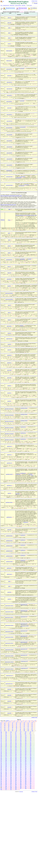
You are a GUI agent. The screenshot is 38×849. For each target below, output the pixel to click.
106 (25, 731)
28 (32, 722)
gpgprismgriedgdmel (9, 293)
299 (11, 760)
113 (25, 732)
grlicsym (9, 17)
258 (16, 754)
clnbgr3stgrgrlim (9, 50)
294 (20, 759)
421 (25, 777)
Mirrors (1, 5)
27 (28, 722)
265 (16, 755)
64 (32, 726)
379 (25, 771)
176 (25, 741)
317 (30, 762)
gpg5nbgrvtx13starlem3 (9, 439)
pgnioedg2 (9, 695)
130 (6, 735)
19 (33, 721)
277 (6, 757)
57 (4, 726)
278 (11, 757)
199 (1, 745)
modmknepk (18, 474)
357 (20, 768)
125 (16, 734)
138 (11, 736)
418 (11, 777)
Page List (30, 5)
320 (11, 763)
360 (1, 769)
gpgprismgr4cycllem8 (9, 649)
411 (11, 776)
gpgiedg (9, 245)
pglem (9, 581)
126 (20, 734)
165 (6, 740)
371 (20, 770)
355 (11, 768)
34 (20, 723)
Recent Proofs (23, 5)
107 (30, 731)
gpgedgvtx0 (9, 355)
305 (6, 761)
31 (8, 723)
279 (16, 757)
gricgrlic (9, 43)
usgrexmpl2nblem (9, 127)
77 (12, 728)
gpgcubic (9, 493)
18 (29, 721)
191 (30, 743)
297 (1, 760)
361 (6, 769)
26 (24, 722)
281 (25, 757)
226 (30, 748)
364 (20, 769)
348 (11, 767)
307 (16, 761)
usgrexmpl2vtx (9, 114)
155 (25, 738)
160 (16, 739)
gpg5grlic (9, 599)
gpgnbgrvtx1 (9, 454)
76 (8, 728)
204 (25, 745)
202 (16, 745)
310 (30, 761)
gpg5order (9, 349)
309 (25, 761)
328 (16, 764)
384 (16, 772)
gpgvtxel (9, 266)
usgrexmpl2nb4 (9, 158)
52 (20, 725)
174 (16, 741)
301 (20, 760)
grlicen (9, 37)
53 (24, 725)
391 (16, 773)
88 (20, 729)
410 (6, 776)
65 (0, 727)
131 (11, 735)
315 (20, 762)
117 (10, 733)
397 (11, 774)
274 (25, 756)
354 (6, 768)
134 (25, 735)
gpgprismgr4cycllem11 (9, 668)
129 (1, 735)
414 (25, 776)
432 (11, 779)
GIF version (35, 3)
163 (30, 739)
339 (1, 766)
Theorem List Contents (18, 5)
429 (30, 778)
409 (1, 776)
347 (6, 767)
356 (16, 768)
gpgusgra (21, 325)
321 (16, 763)
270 (6, 756)
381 (1, 772)
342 (16, 766)
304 (1, 761)
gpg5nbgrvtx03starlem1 (9, 408)
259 (20, 754)
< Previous (33, 717)
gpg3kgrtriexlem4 (9, 550)
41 (12, 724)
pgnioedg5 (9, 713)
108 (1, 732)
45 (28, 724)
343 (20, 766)
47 (0, 725)
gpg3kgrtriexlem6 (9, 561)
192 (1, 744)
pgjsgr (9, 586)
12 (6, 721)
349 (16, 767)
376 (11, 771)
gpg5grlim (9, 592)
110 (11, 732)
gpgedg (9, 252)
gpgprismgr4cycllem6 (24, 625)
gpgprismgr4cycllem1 (9, 605)
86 (12, 729)
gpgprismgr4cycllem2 (9, 611)
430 (1, 779)
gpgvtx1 (9, 312)
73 (32, 727)
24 (16, 722)
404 (11, 775)
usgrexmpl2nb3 (9, 152)
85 (8, 729)
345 (30, 766)
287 (20, 758)
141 (25, 736)
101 (1, 731)
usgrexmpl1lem (9, 69)
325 (1, 764)
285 (11, 758)
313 (11, 762)
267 (25, 755)
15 (17, 721)
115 (1, 733)
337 (25, 765)
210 (20, 746)
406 (20, 775)
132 (16, 735)
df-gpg (9, 219)
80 (24, 728)
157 (1, 739)
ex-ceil (32, 475)
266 (20, 755)
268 (30, 755)
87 (16, 729)
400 (25, 774)
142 (30, 736)
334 (11, 765)
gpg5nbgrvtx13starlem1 (9, 427)
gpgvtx (9, 239)
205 (30, 745)
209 (16, 746)
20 (0, 722)
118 (15, 733)
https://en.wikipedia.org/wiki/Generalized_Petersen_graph (11, 195)
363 (16, 769)
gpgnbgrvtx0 (9, 446)
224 (20, 748)
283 (1, 758)
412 (15, 776)
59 (12, 726)
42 (16, 724)
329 (20, 764)
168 (20, 740)
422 (30, 777)
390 (11, 773)
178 (1, 742)
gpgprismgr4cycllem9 (9, 655)
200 (6, 745)
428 (25, 778)
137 (6, 736)
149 (30, 737)
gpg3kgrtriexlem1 (9, 535)
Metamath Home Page (6, 5)
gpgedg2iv (9, 401)
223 (16, 748)
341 (11, 766)
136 (1, 736)
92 (0, 730)
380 (30, 771)
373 (30, 770)
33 (16, 723)
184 (30, 742)
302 (25, 760)
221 (6, 748)
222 (11, 748)
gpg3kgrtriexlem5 (9, 555)
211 (25, 746)
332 (1, 765)
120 (25, 733)
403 (6, 775)
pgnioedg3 (9, 701)
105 (20, 731)
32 (12, 723)
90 (28, 729)
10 (35, 720)
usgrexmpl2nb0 (23, 127)
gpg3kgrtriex (25, 522)
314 (15, 762)
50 (12, 725)
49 (8, 725)
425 (11, 778)
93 (4, 730)
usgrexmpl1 (22, 68)
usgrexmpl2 (22, 100)
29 (0, 723)
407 (25, 775)
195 (16, 744)
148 (25, 737)
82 (32, 728)
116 (6, 733)
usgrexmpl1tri (9, 95)
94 (8, 730)
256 (6, 754)
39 (4, 724)
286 (16, 758)
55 (32, 725)
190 (25, 743)
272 (16, 756)
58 (8, 726)
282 (30, 757)
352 (30, 767)
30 (4, 723)
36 (28, 723)
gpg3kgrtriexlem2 (9, 540)
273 (20, 756)
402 (1, 775)
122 (1, 734)
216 (16, 747)
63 (28, 726)
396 (6, 774)
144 (6, 737)
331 (30, 764)
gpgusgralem (9, 326)
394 (30, 773)
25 (20, 722)
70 (20, 727)
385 (20, 772)
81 (28, 728)
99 (28, 730)
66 (4, 727)
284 (6, 758)
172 (6, 741)
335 (16, 765)
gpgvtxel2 (9, 272)
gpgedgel (29, 259)
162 (25, 739)
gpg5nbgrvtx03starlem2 (9, 414)
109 (6, 732)
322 (20, 763)
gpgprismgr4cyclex (9, 683)
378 (20, 771)
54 (28, 725)
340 (6, 766)
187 (11, 743)
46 (32, 724)
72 (28, 727)
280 (20, 757)
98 (24, 730)
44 (24, 724)
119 (20, 733)
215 (11, 747)
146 (16, 737)
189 (20, 743)
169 (25, 740)
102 (6, 731)
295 (25, 759)
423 (1, 778)
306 (11, 761)
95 (12, 730)
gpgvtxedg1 (9, 377)
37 (32, 723)
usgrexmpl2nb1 (9, 140)
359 (30, 768)
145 (11, 737)
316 (25, 762)
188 (16, 743)
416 (1, 777)
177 (30, 741)
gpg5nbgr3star (23, 433)
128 (30, 734)
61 (20, 726)
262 (1, 755)
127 (25, 734)
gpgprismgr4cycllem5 (9, 631)
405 (16, 775)
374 (1, 771)
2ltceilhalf (30, 474)
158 (6, 739)
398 (16, 774)
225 (25, 748)
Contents (7, 720)
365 (25, 769)
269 (1, 756)
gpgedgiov (9, 385)
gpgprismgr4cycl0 (24, 604)
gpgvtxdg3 (18, 493)
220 (1, 748)
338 (30, 765)
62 (24, 726)
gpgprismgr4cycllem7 (9, 643)
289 (30, 758)
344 (25, 766)
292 (11, 759)
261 (30, 754)
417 (6, 777)
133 (20, 735)
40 (8, 724)
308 (20, 761)
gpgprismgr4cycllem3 (9, 617)
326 (6, 764)
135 (30, 735)
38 (0, 724)
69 (16, 727)
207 (6, 746)
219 (30, 747)
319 (6, 763)
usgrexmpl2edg (9, 121)
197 (25, 744)
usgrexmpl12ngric (9, 176)
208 (11, 746)
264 (11, 755)
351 (25, 767)
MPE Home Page (12, 5)
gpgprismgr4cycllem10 (9, 661)
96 (16, 730)
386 (25, 772)
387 (30, 772)
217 (20, 747)
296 (30, 759)
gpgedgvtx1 (9, 362)
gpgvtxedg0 (9, 370)
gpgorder (9, 344)
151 (6, 738)
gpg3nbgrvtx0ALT (9, 474)
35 (24, 723)
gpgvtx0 (9, 305)
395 (1, 774)
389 (6, 773)
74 (0, 728)
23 (12, 722)
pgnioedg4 (9, 707)
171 (1, 741)
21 (4, 722)
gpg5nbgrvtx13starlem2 (9, 433)
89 (24, 729)
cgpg (9, 209)
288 (25, 758)
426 (16, 778)
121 (30, 733)
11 (2, 721)
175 (20, 741)
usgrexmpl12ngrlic (9, 185)
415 (30, 776)
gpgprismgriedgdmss (9, 299)
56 (0, 726)
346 (1, 767)
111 (15, 732)
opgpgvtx (9, 319)
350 (20, 767)
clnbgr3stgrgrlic (9, 60)
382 (6, 772)
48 (4, 725)
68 (12, 727)
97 (20, 730)
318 (1, 763)
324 (30, 763)
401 (30, 774)
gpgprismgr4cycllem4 (9, 625)
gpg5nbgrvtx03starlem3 (9, 421)
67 (8, 727)
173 (11, 741)
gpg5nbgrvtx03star (24, 408)
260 (25, 754)
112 (20, 732)
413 (20, 776)
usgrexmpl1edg (9, 88)
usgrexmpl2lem (9, 101)
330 (25, 764)
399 (20, 774)
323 (25, 763)
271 (11, 756)
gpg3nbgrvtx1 (9, 485)
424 (6, 778)
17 (25, 721)
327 (11, 764)
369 (11, 770)
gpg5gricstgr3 (9, 574)
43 (20, 724)
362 (11, 769)
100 (32, 730)
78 (16, 728)
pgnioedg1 (9, 689)
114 (30, 732)
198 (30, 744)
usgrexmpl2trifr (9, 170)
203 (20, 745)
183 (25, 742)
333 (6, 765)
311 (1, 762)
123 (6, 734)
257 (11, 754)
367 (1, 770)
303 (30, 760)
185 (1, 743)
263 (6, 755)
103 (11, 731)
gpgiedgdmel (22, 259)
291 (6, 759)
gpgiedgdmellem (9, 259)
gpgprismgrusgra (9, 338)
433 (16, 779)
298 (6, 760)
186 (6, 743)
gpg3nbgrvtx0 (9, 462)
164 (1, 740)
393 (25, 773)
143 (1, 737)
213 (1, 747)
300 (16, 760)
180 (11, 742)
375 (6, 771)
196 (20, 744)
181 (16, 742)
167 (16, 740)
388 (1, 773)
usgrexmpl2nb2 (9, 146)
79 (20, 728)
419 (16, 777)
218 (25, 747)
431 (6, 779)
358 (25, 768)
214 (6, 747)
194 (11, 744)
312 (6, 762)
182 (20, 742)
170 (30, 740)
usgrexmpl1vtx (9, 82)
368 (6, 770)
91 (32, 729)
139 (16, 736)
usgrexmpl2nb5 (9, 164)
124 (11, 734)
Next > (36, 717)
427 (20, 778)
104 (16, 731)
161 (20, 739)
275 (30, 756)
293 (16, 759)
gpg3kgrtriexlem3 (9, 545)
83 (0, 729)
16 (21, 721)
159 (11, 739)
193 (6, 744)
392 (20, 773)
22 (8, 722)
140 (20, 736)
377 (16, 771)
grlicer (9, 32)
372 (25, 770)
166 (11, 740)
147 (20, 737)
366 (30, 769)
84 (4, 729)
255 (1, 754)
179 (6, 742)
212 (30, 746)
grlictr (9, 27)
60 (16, 726)
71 (24, 727)
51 (16, 725)
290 (1, 759)
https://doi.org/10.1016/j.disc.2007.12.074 (8, 204)
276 (1, 757)
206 (1, 746)
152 (11, 738)
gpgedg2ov (9, 392)
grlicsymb (9, 22)
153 (16, 738)
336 (20, 765)
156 (30, 738)
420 (20, 777)
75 (4, 728)
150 (1, 738)
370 (16, 770)
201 (11, 745)
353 (1, 768)
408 (30, 775)
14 (13, 721)
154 (20, 738)
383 (11, 772)
